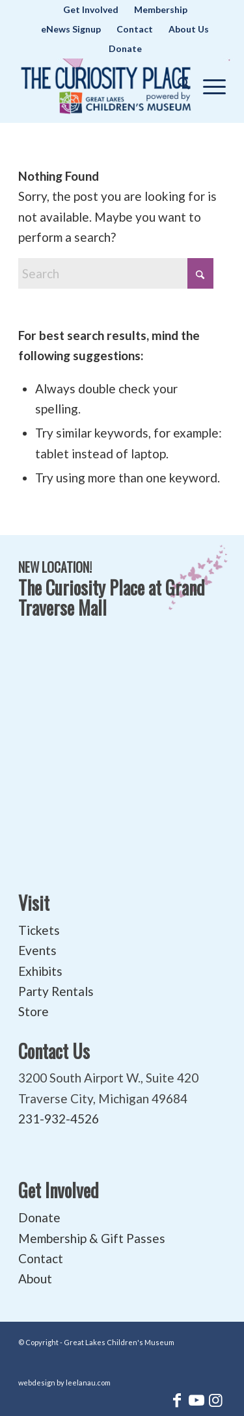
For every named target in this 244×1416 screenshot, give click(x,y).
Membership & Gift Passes (91, 1238)
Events (37, 950)
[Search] (177, 84)
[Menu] (208, 84)
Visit (33, 902)
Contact (134, 28)
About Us (189, 28)
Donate (125, 48)
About (35, 1278)
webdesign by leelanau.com (64, 1382)
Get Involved (58, 1190)
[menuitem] (91, 10)
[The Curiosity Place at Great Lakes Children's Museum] (106, 87)
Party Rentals (56, 991)
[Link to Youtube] (196, 1399)
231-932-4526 (58, 1118)
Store (33, 1011)
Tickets (39, 930)
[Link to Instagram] (216, 1399)
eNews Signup (71, 28)
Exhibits (40, 971)
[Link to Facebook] (177, 1399)
